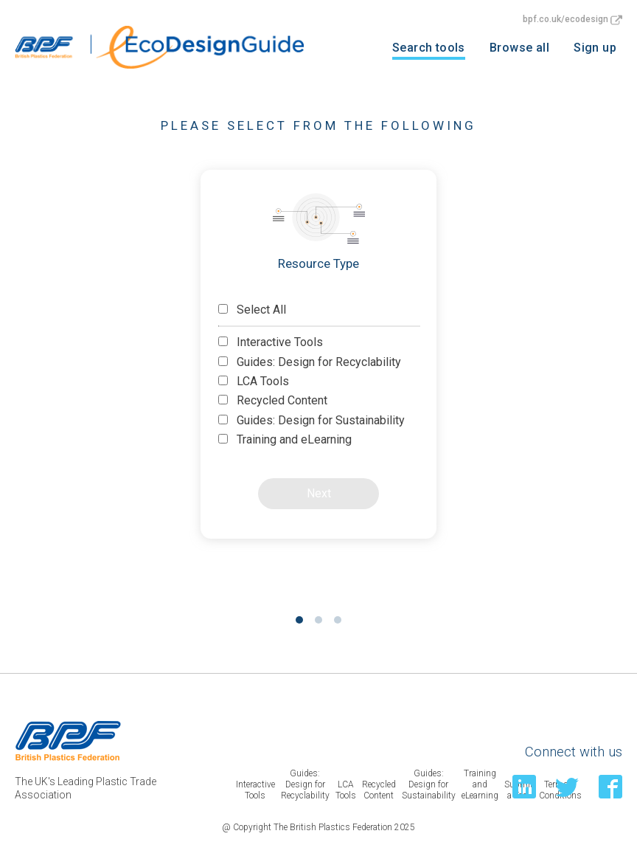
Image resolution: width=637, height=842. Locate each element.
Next (319, 493)
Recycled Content (272, 400)
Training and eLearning (285, 439)
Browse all (519, 48)
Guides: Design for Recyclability (309, 362)
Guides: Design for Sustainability (311, 420)
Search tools (428, 48)
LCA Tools (253, 381)
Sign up (595, 48)
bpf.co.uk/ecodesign (572, 19)
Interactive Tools (270, 342)
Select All (252, 310)
